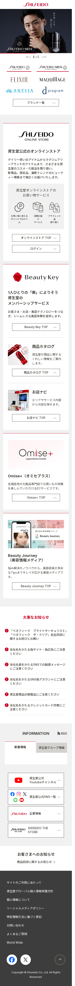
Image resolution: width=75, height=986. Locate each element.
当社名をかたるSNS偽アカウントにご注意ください (37, 681)
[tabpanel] (36, 758)
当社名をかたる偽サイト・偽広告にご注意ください (37, 651)
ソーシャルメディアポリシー (25, 908)
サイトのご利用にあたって (24, 882)
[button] (28, 56)
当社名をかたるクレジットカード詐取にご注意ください (37, 707)
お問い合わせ (15, 925)
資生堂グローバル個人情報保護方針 (30, 891)
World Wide (15, 942)
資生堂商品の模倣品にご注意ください (34, 694)
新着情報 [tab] (20, 747)
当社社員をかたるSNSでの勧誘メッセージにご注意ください (37, 666)
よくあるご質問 (17, 934)
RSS (64, 733)
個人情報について (18, 899)
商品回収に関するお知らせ (34, 862)
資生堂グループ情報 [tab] (52, 747)
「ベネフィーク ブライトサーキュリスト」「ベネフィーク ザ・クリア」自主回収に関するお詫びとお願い (38, 635)
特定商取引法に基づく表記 (24, 917)
